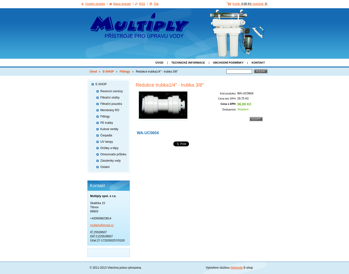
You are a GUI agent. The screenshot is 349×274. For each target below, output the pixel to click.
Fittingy (124, 71)
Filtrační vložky (109, 97)
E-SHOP (108, 71)
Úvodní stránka (95, 4)
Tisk (156, 4)
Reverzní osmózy (111, 91)
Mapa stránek (122, 4)
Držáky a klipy (109, 148)
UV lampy (106, 141)
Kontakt (258, 62)
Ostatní (105, 167)
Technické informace (188, 62)
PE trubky (106, 123)
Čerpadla (106, 135)
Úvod (159, 62)
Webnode (236, 267)
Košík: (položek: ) (250, 4)
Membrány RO (109, 110)
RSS (142, 4)
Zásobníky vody (110, 160)
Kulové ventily (109, 129)
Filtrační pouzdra (111, 104)
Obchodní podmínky (228, 62)
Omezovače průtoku (113, 154)
